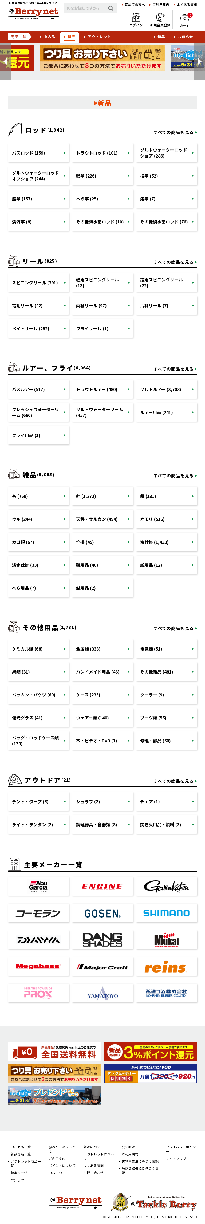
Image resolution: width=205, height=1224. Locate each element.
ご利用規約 (130, 1154)
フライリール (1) (92, 328)
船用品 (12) (151, 565)
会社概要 (128, 1147)
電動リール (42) (27, 305)
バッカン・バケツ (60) (34, 694)
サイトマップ (176, 1158)
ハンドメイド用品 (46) (98, 671)
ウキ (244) (22, 519)
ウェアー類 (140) (92, 717)
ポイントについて (62, 1165)
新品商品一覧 (21, 1154)
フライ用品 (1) (26, 435)
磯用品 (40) (87, 565)
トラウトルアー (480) (96, 389)
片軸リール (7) (154, 305)
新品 (71, 36)
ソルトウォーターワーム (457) (99, 412)
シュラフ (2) (88, 801)
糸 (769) (20, 496)
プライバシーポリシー (181, 1149)
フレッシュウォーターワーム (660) (35, 412)
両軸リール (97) (91, 305)
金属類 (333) (88, 649)
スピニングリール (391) (35, 282)
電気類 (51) (151, 649)
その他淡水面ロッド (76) (164, 221)
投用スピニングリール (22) (161, 282)
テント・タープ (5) (30, 801)
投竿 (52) (149, 175)
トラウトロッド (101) (97, 152)
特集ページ (19, 1173)
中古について (59, 1173)
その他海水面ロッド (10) (100, 221)
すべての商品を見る (173, 132)
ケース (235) (88, 694)
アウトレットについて (99, 1156)
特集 (161, 36)
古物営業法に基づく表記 (140, 1161)
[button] (5, 61)
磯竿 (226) (86, 175)
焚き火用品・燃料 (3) (160, 824)
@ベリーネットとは (62, 1149)
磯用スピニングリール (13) (97, 282)
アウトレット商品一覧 (26, 1163)
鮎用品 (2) (86, 588)
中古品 (49, 36)
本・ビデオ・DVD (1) (96, 740)
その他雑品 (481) (156, 671)
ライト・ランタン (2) (32, 824)
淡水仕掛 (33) (25, 565)
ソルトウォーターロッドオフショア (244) (35, 176)
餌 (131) (148, 496)
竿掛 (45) (85, 542)
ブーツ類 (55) (153, 717)
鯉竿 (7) (148, 198)
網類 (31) (21, 671)
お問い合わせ (94, 1173)
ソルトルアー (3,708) (160, 389)
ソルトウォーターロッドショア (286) (163, 153)
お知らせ (185, 36)
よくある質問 (187, 4)
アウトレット (99, 36)
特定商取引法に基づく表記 (140, 1170)
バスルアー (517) (28, 389)
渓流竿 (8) (22, 221)
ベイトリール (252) (30, 328)
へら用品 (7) (24, 588)
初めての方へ (135, 4)
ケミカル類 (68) (27, 649)
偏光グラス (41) (27, 717)
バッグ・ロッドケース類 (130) (35, 740)
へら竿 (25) (87, 198)
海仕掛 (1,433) (154, 542)
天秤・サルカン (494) (97, 519)
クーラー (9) (152, 694)
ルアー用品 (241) (156, 412)
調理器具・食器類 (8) (96, 824)
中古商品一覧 (21, 1147)
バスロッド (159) (28, 152)
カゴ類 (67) (23, 542)
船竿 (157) (22, 198)
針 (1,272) (86, 496)
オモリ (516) (152, 519)
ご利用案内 (160, 4)
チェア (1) (150, 801)
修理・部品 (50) (155, 740)
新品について (94, 1147)
